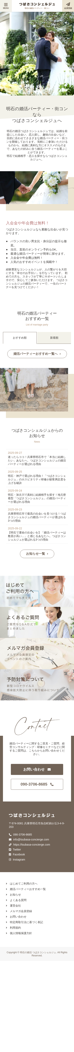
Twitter (15, 849)
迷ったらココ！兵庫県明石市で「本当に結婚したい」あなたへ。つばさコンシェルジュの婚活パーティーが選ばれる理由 (37, 460)
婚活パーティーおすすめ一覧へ (37, 353)
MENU (6, 6)
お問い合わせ (37, 769)
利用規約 (13, 927)
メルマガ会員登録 (19, 911)
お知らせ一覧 (37, 553)
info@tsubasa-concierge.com (29, 839)
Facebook (17, 854)
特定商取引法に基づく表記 (24, 922)
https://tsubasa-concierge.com (29, 844)
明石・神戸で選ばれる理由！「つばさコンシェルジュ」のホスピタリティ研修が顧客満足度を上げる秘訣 (37, 479)
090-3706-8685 (37, 784)
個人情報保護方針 (19, 933)
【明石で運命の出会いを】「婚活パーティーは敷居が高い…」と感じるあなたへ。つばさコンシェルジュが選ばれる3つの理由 (37, 536)
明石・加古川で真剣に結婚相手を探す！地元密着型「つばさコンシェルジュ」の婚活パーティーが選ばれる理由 (37, 498)
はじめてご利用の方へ (21, 883)
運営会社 (13, 905)
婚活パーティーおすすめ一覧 (26, 889)
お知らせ (13, 894)
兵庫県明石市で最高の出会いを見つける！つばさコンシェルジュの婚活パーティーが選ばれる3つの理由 (37, 517)
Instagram (17, 859)
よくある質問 (16, 900)
